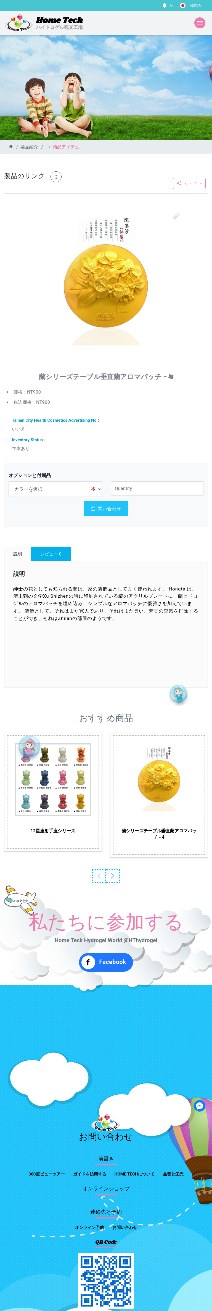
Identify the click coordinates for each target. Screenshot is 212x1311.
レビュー (51, 554)
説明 (17, 554)
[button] (176, 216)
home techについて (135, 1174)
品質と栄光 (173, 1174)
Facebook (103, 962)
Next (113, 876)
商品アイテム (66, 147)
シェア (188, 183)
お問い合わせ (124, 1227)
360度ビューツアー (46, 1174)
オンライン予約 (89, 1227)
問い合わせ (106, 508)
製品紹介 (29, 147)
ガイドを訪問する (89, 1174)
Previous (99, 876)
